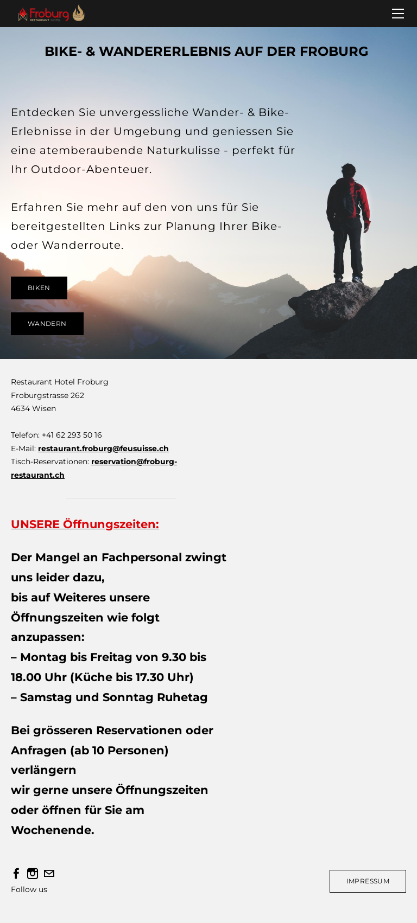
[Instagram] (32, 873)
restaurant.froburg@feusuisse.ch (103, 448)
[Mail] (48, 873)
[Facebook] (16, 873)
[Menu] (398, 13)
